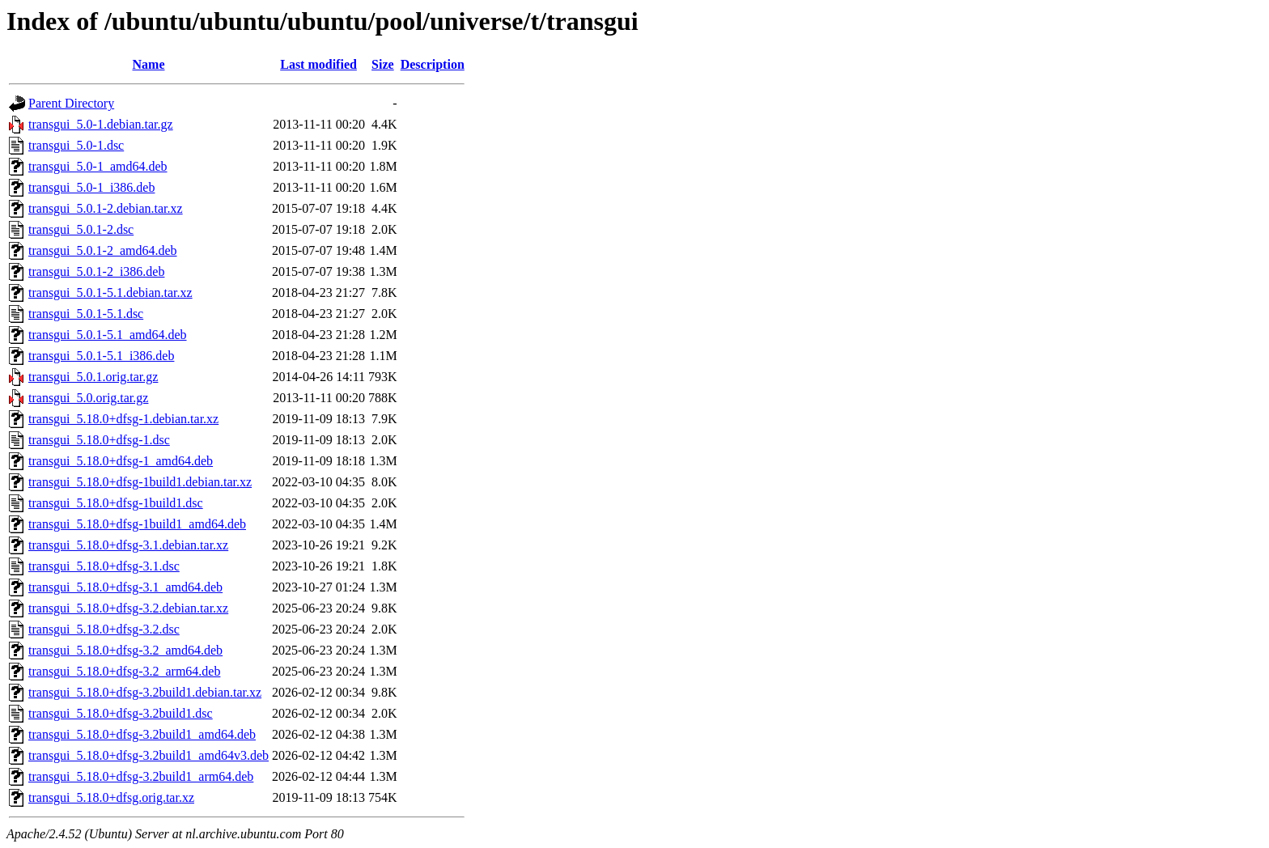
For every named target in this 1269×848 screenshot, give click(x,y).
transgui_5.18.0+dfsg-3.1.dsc (104, 566)
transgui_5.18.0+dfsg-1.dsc (99, 440)
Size (382, 64)
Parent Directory (71, 103)
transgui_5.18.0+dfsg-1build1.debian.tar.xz (140, 482)
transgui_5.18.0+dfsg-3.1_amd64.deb (125, 587)
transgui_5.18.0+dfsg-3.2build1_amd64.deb (142, 734)
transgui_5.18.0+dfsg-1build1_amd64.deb (137, 524)
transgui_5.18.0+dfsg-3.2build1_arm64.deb (140, 776)
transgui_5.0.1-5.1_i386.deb (101, 356)
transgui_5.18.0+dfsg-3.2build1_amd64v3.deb (148, 755)
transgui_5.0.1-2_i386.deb (96, 271)
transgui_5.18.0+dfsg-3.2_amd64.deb (125, 650)
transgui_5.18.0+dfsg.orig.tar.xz (111, 797)
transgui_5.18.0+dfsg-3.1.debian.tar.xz (128, 545)
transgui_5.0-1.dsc (76, 145)
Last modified (318, 64)
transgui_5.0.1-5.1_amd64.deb (107, 334)
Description (433, 64)
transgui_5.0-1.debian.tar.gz (100, 124)
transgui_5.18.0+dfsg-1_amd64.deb (120, 461)
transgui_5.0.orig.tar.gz (88, 398)
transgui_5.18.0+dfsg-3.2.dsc (104, 629)
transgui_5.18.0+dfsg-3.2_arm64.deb (124, 671)
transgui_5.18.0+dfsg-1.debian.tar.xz (123, 419)
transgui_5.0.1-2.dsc (81, 229)
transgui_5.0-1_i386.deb (91, 187)
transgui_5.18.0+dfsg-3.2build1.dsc (120, 713)
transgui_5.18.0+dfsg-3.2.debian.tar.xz (128, 608)
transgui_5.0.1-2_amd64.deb (102, 250)
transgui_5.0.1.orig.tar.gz (93, 377)
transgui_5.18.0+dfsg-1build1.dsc (115, 503)
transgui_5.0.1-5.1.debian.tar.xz (110, 292)
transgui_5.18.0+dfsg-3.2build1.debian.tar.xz (144, 692)
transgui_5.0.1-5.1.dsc (85, 313)
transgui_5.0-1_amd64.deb (98, 166)
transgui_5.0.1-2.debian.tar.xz (105, 208)
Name (149, 64)
